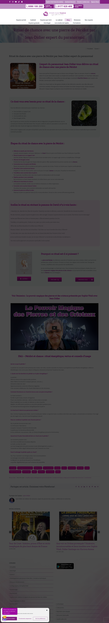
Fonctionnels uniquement (25, 618)
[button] (47, 610)
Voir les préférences (40, 618)
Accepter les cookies (9, 618)
